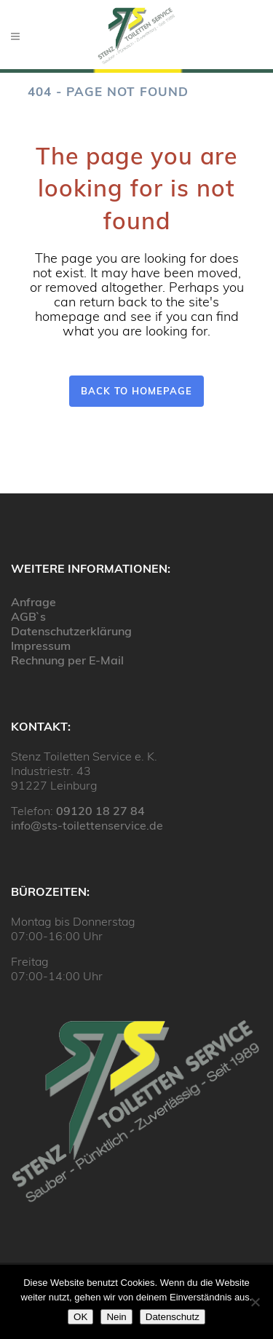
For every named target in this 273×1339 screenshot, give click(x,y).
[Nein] (255, 1302)
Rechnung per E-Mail (67, 660)
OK (80, 1316)
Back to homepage (136, 391)
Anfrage (33, 602)
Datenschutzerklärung (71, 631)
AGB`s (28, 616)
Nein (116, 1316)
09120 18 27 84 (100, 810)
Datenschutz (172, 1316)
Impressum (41, 645)
